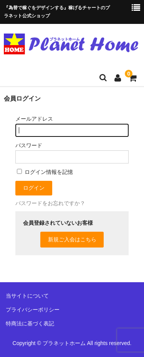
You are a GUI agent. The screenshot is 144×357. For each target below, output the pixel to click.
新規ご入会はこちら (72, 239)
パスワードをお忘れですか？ (50, 203)
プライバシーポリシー (33, 309)
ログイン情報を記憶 (45, 172)
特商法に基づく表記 (30, 323)
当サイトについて (27, 296)
